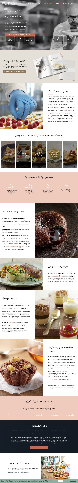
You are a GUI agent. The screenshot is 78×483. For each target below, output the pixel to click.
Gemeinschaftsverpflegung (57, 276)
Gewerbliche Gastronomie (19, 40)
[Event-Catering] (10, 39)
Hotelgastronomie (29, 40)
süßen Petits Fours (68, 110)
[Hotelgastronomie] (29, 39)
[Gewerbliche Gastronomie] (20, 38)
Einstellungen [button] (73, 481)
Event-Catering (9, 40)
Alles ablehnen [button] (67, 481)
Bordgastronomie (14, 322)
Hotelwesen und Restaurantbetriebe (15, 246)
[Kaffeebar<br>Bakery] (39, 38)
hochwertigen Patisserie (65, 116)
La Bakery (54, 379)
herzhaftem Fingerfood (58, 112)
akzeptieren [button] (60, 481)
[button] (67, 3)
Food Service (54, 102)
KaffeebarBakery (39, 40)
